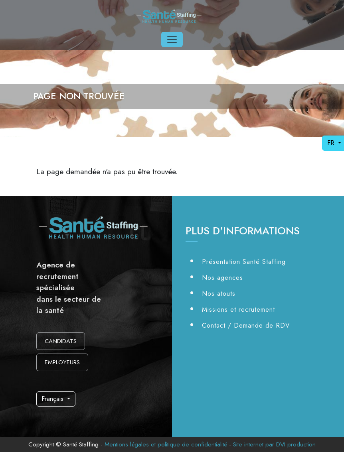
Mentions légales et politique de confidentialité (166, 444)
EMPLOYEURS (62, 362)
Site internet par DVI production (274, 444)
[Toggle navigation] (172, 39)
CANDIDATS (61, 341)
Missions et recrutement (238, 309)
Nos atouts (218, 293)
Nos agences (222, 277)
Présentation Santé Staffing (244, 261)
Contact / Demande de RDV (246, 325)
